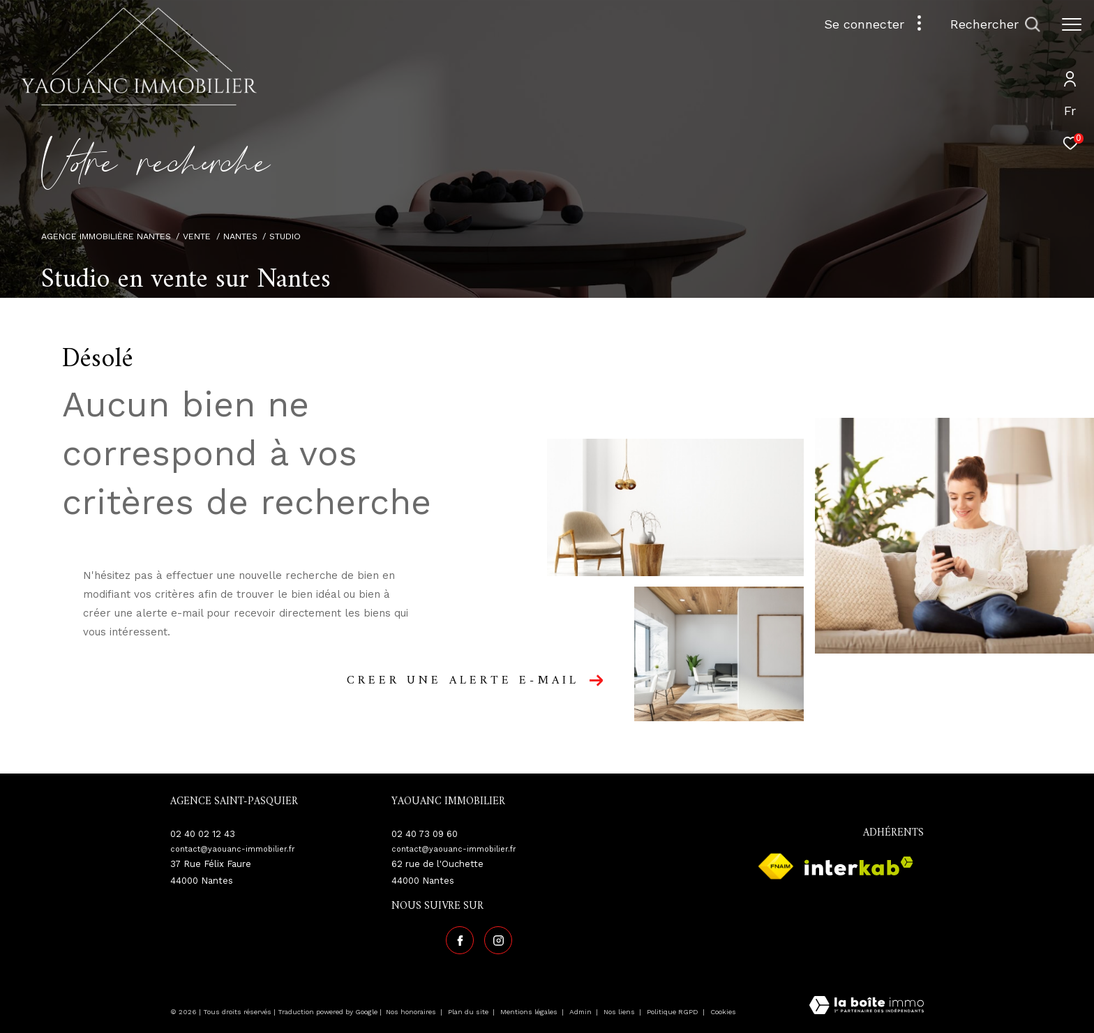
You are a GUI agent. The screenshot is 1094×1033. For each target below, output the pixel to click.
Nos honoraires (412, 1012)
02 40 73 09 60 (424, 834)
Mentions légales (530, 1012)
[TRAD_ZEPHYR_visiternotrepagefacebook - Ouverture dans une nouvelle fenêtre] (460, 940)
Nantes (240, 236)
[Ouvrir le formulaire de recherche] (995, 24)
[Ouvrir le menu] (1071, 24)
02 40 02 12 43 (202, 834)
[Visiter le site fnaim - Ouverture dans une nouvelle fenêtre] (776, 866)
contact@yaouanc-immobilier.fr (232, 849)
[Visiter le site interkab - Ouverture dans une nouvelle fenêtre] (858, 866)
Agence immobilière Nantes (106, 236)
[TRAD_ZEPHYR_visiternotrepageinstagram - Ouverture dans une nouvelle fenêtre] (498, 940)
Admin (581, 1012)
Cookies (723, 1012)
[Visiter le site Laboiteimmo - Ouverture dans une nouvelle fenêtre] (866, 1006)
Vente (197, 236)
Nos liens (620, 1012)
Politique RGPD (672, 1012)
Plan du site (469, 1012)
